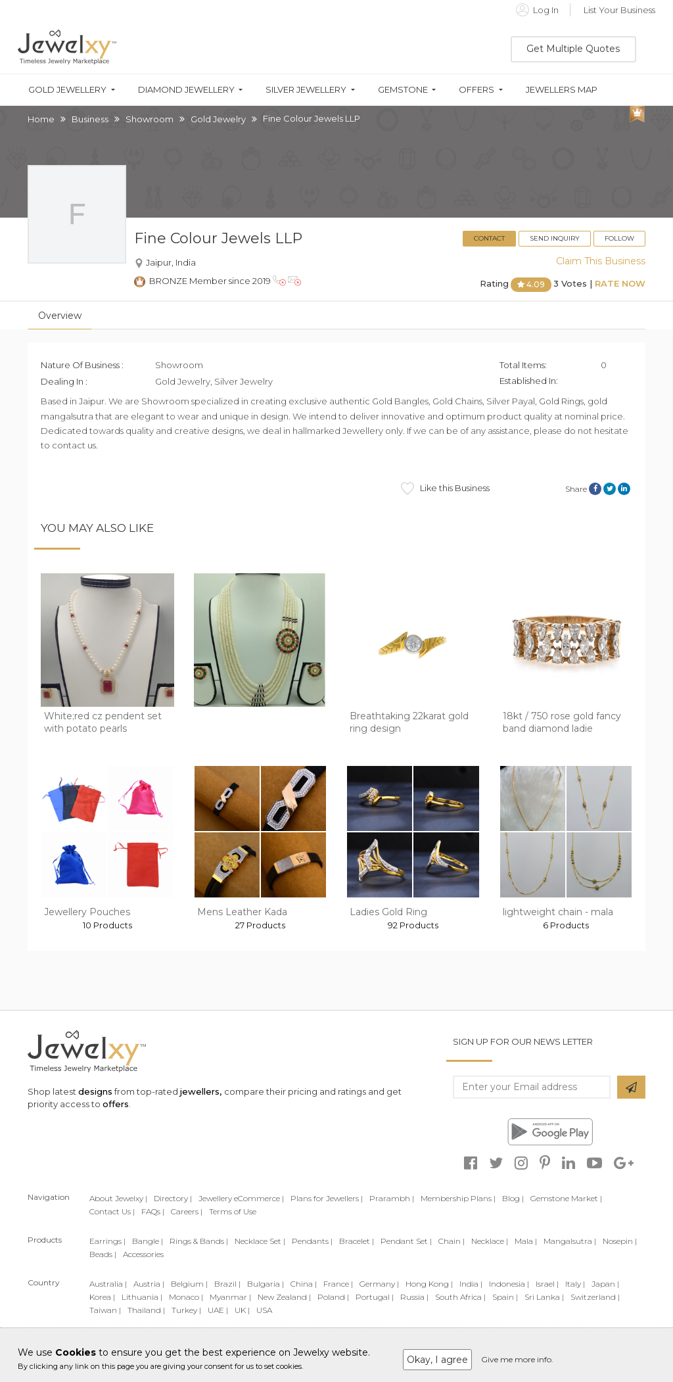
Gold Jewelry (218, 119)
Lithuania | (142, 1297)
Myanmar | (230, 1297)
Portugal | (375, 1297)
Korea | (102, 1297)
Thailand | (146, 1310)
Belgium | (189, 1284)
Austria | (148, 1284)
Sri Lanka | (544, 1297)
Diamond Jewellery (186, 90)
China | (303, 1284)
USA (264, 1310)
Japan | (605, 1284)
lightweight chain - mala (558, 912)
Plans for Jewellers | (326, 1198)
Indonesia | (509, 1284)
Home (41, 119)
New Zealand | (284, 1297)
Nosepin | (620, 1241)
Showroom (150, 119)
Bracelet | (356, 1241)
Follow (619, 238)
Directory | (173, 1198)
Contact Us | (112, 1211)
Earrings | (107, 1241)
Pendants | (312, 1241)
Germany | (379, 1284)
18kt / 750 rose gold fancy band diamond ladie (562, 722)
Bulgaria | (265, 1284)
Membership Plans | (458, 1198)
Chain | (451, 1241)
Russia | (414, 1297)
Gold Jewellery (67, 90)
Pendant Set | (406, 1241)
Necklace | (489, 1241)
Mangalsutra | (570, 1241)
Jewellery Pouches (87, 912)
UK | (242, 1310)
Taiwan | (105, 1310)
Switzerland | (595, 1297)
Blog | (513, 1198)
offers (116, 1104)
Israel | (547, 1284)
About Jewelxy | (118, 1198)
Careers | (186, 1211)
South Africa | (460, 1297)
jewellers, (200, 1091)
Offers (476, 90)
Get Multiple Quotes (573, 49)
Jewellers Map (561, 90)
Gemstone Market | (566, 1198)
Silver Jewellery (306, 90)
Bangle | (147, 1241)
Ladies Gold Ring (388, 912)
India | (470, 1284)
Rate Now (620, 284)
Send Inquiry (555, 238)
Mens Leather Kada (242, 912)
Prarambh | (391, 1198)
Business (90, 119)
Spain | (505, 1297)
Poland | (333, 1297)
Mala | (526, 1241)
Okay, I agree (437, 1360)
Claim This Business (600, 261)
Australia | (108, 1284)
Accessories (143, 1254)
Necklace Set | (260, 1241)
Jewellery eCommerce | (241, 1198)
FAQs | (152, 1211)
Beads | (102, 1254)
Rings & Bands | (199, 1241)
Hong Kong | (429, 1284)
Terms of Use (232, 1211)
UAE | (218, 1310)
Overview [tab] (59, 316)
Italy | (575, 1284)
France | (338, 1284)
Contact (489, 238)
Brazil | (227, 1284)
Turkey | (186, 1310)
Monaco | (186, 1297)
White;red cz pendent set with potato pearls (103, 722)
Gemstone (403, 90)
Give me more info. (517, 1359)
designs (95, 1091)
